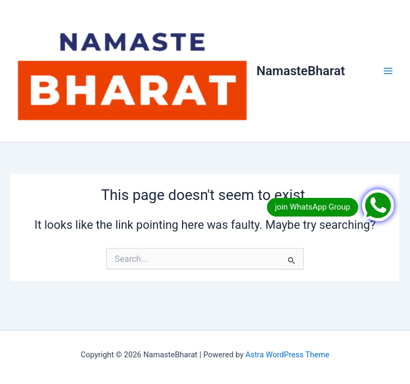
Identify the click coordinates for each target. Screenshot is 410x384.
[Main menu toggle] (388, 71)
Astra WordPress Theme (287, 354)
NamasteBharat (301, 70)
